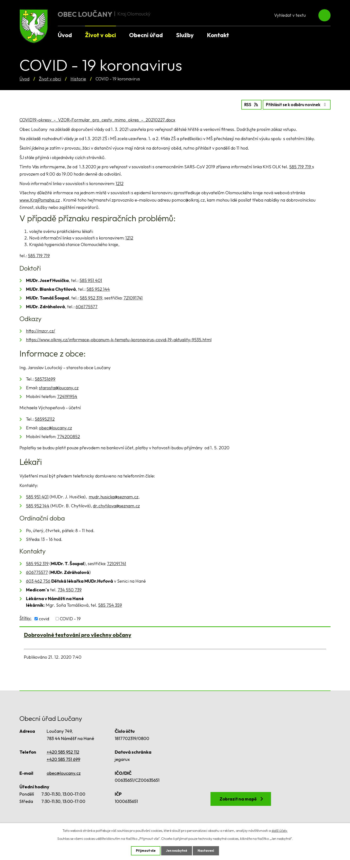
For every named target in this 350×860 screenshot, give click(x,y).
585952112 (45, 418)
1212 (119, 183)
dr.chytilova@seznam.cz (116, 505)
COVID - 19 (70, 618)
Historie (78, 79)
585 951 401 (90, 280)
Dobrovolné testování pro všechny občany (77, 634)
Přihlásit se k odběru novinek (294, 104)
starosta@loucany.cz (59, 387)
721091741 (133, 297)
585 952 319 (91, 297)
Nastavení (207, 850)
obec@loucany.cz (55, 427)
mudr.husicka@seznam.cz (113, 496)
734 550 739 (70, 589)
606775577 (86, 306)
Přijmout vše (144, 850)
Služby (185, 35)
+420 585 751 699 (63, 759)
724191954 (67, 396)
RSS (244, 104)
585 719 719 (300, 166)
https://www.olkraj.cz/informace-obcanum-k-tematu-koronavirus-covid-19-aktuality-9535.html (118, 339)
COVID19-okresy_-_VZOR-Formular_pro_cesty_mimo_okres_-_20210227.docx (97, 119)
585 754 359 (110, 604)
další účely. (279, 830)
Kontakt (218, 35)
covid (44, 618)
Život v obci (50, 79)
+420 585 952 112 (63, 751)
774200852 (68, 436)
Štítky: (25, 618)
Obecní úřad (146, 35)
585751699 (45, 378)
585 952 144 (98, 288)
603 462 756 (38, 580)
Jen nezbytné (176, 850)
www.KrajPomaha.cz (39, 199)
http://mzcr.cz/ (40, 330)
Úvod (24, 79)
